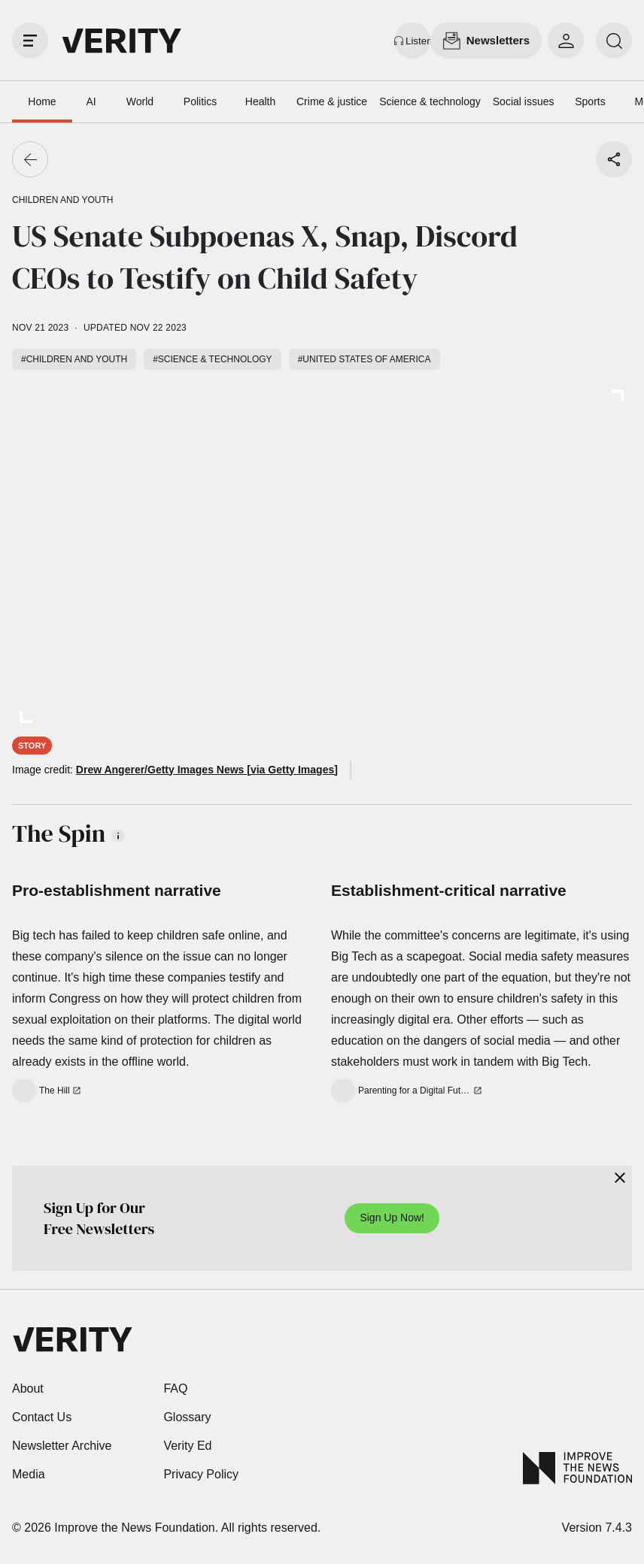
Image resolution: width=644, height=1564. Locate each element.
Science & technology (430, 101)
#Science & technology (212, 359)
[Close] (620, 1178)
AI (91, 101)
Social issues (523, 101)
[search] (614, 41)
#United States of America (364, 359)
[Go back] (30, 159)
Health (260, 101)
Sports (590, 101)
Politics (200, 101)
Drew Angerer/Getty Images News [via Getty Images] (207, 770)
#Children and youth (74, 359)
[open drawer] (30, 41)
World (139, 101)
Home (42, 101)
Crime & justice (331, 101)
